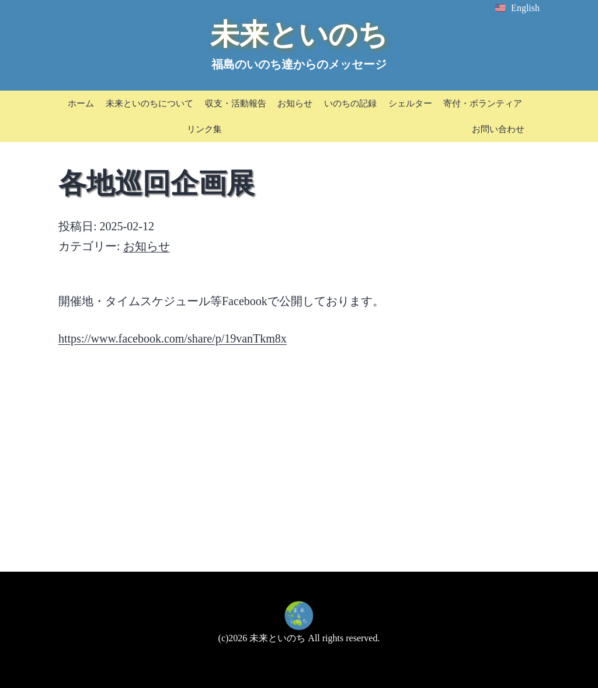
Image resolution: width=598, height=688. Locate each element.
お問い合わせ (498, 129)
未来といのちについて (149, 103)
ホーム (81, 103)
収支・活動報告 (235, 103)
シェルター (410, 103)
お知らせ (294, 103)
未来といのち (299, 34)
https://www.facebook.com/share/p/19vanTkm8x (172, 338)
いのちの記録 (350, 103)
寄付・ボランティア (482, 103)
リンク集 (204, 129)
